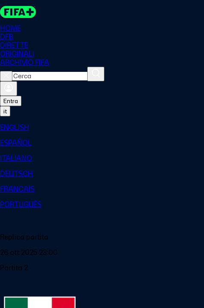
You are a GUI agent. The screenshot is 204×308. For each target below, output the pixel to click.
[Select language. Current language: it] (5, 111)
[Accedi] (8, 88)
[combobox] (49, 76)
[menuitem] (102, 127)
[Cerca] (95, 74)
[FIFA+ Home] (18, 12)
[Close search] (6, 76)
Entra (10, 101)
